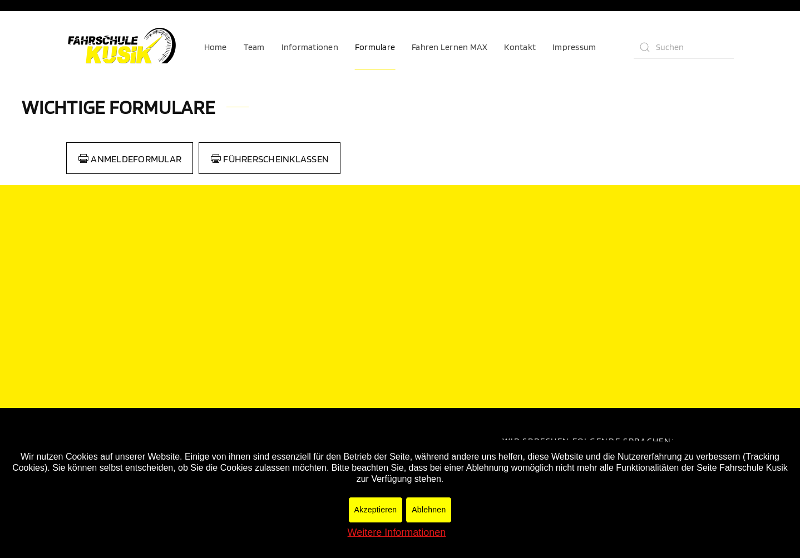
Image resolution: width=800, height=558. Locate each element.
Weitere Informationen (397, 532)
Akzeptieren (375, 509)
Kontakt (520, 47)
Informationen (310, 47)
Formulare (375, 47)
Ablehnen (429, 509)
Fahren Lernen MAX (449, 47)
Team (254, 47)
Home (215, 47)
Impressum (574, 47)
